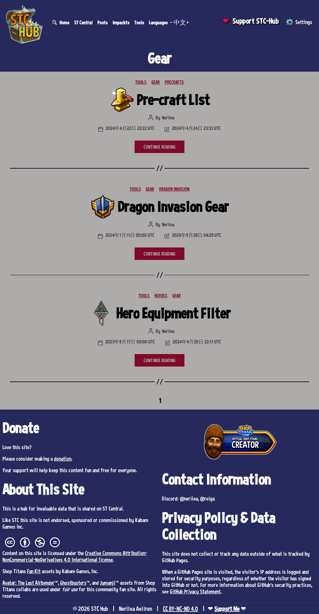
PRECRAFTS (174, 82)
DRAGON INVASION (174, 189)
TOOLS (140, 82)
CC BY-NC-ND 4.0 (180, 608)
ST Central (83, 22)
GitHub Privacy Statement (195, 591)
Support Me (227, 608)
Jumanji (107, 582)
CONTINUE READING (159, 147)
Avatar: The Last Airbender (28, 582)
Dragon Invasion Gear (173, 206)
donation (62, 458)
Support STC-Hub (255, 21)
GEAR (155, 82)
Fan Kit (33, 571)
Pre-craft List (173, 99)
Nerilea (168, 117)
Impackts (120, 22)
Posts (102, 22)
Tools (139, 22)
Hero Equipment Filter (173, 313)
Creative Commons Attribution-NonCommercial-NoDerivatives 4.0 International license (74, 556)
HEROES (161, 295)
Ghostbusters (73, 582)
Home (64, 22)
